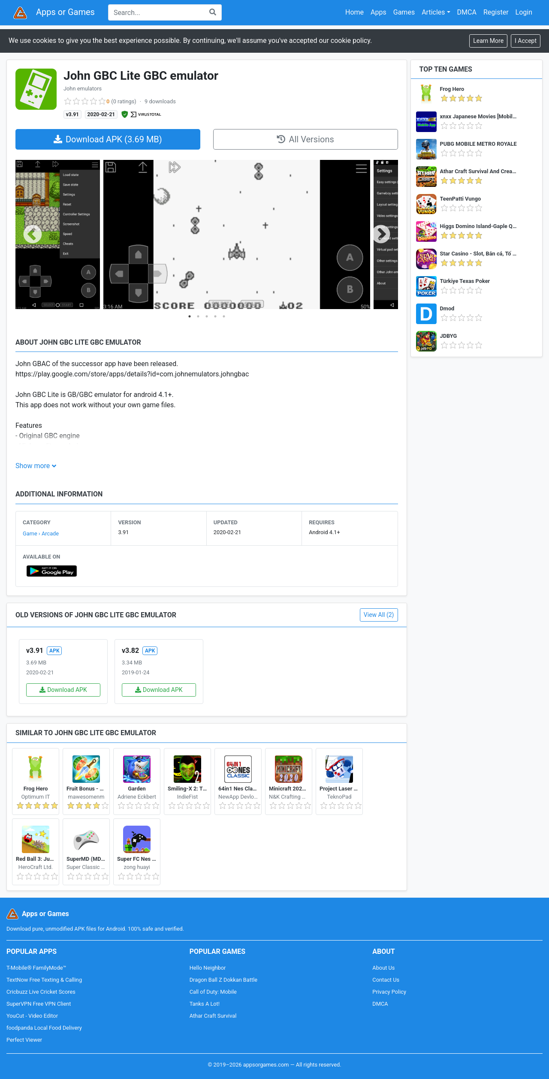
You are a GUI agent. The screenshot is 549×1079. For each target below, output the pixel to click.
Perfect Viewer (24, 1040)
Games (404, 12)
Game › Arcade (41, 533)
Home (354, 12)
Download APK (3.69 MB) (108, 139)
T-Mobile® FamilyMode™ (36, 968)
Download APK (63, 689)
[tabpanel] (57, 235)
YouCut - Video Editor (32, 1016)
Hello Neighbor (208, 968)
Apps (378, 12)
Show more (32, 466)
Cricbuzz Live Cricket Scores (40, 992)
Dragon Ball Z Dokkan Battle (223, 980)
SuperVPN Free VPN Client (38, 1004)
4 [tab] (215, 316)
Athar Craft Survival (213, 1016)
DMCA (467, 12)
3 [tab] (206, 316)
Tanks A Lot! (205, 1004)
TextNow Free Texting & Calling (44, 980)
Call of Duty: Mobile (213, 992)
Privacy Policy (389, 992)
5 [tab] (224, 316)
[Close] (525, 41)
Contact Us (385, 980)
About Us (383, 968)
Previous (32, 235)
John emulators (82, 88)
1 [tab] (189, 316)
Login (524, 12)
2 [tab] (198, 316)
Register (496, 12)
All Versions (305, 139)
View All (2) (379, 614)
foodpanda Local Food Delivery (44, 1028)
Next (381, 235)
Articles (433, 12)
